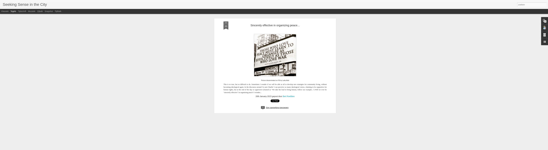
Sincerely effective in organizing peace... (275, 25)
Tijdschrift (22, 11)
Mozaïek (31, 11)
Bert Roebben (289, 96)
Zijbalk (40, 11)
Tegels (13, 11)
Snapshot (49, 11)
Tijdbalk (58, 11)
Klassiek (5, 11)
